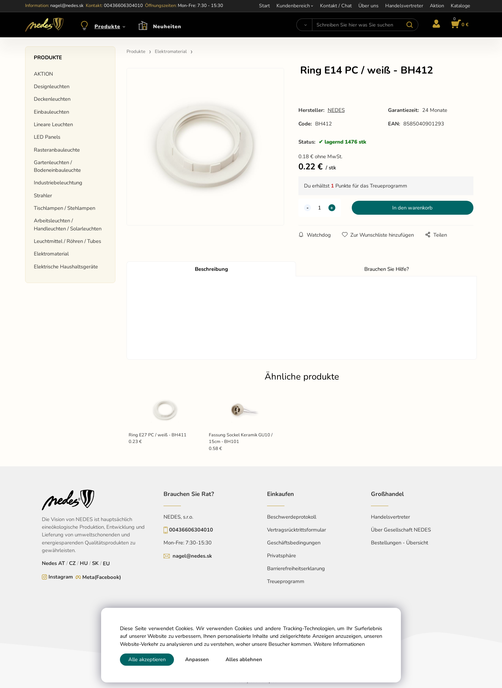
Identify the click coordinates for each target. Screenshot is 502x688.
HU (84, 563)
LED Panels (47, 136)
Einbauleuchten (51, 111)
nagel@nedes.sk (192, 555)
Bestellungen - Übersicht (399, 542)
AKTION (43, 73)
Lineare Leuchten (53, 124)
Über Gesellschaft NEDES (401, 529)
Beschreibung (211, 269)
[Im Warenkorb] (459, 24)
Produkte (107, 26)
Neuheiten (167, 26)
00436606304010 (191, 529)
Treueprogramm (285, 581)
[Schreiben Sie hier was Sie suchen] (365, 24)
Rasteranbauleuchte (57, 149)
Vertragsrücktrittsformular (296, 529)
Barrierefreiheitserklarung (296, 568)
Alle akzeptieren (147, 659)
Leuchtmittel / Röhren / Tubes (67, 241)
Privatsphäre (281, 555)
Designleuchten (51, 86)
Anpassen (197, 659)
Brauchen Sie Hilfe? (386, 269)
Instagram (60, 576)
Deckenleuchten (52, 98)
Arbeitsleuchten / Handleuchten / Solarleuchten (67, 224)
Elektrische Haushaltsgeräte (66, 266)
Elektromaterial (51, 253)
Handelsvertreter (390, 516)
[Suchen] (304, 24)
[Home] (44, 25)
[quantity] (319, 208)
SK (95, 563)
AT (61, 563)
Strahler (43, 195)
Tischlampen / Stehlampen (64, 208)
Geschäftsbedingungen (293, 542)
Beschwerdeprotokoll (291, 516)
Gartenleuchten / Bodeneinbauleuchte (57, 166)
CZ (72, 563)
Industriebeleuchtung (58, 182)
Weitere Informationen (339, 644)
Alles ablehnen (244, 659)
